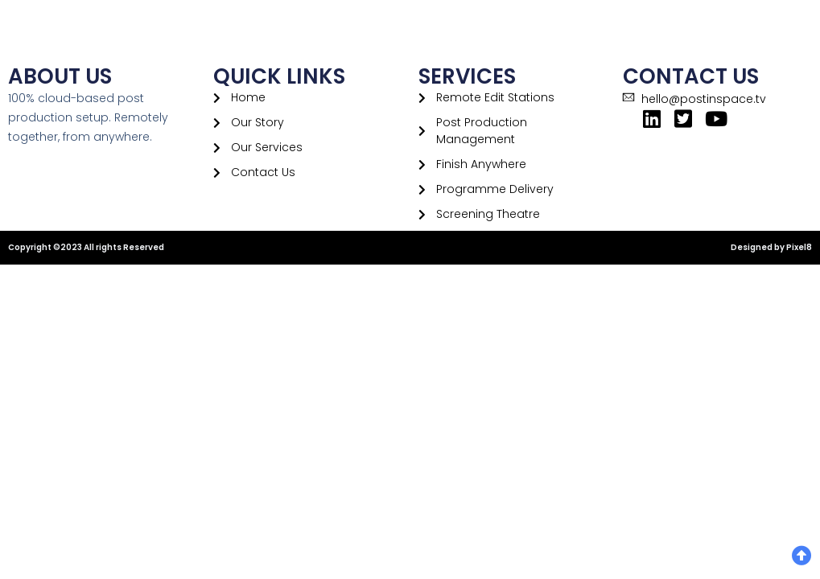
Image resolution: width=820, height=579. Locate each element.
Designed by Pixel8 (771, 247)
